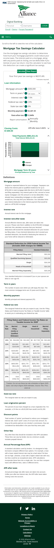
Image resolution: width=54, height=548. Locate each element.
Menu (8, 36)
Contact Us (27, 529)
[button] (3, 36)
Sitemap (27, 536)
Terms (30, 518)
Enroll (7, 29)
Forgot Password (26, 29)
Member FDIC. (21, 541)
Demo (14, 29)
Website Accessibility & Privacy (27, 522)
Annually (34, 119)
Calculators (27, 532)
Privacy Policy (27, 514)
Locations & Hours (27, 526)
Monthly (34, 121)
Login (44, 25)
